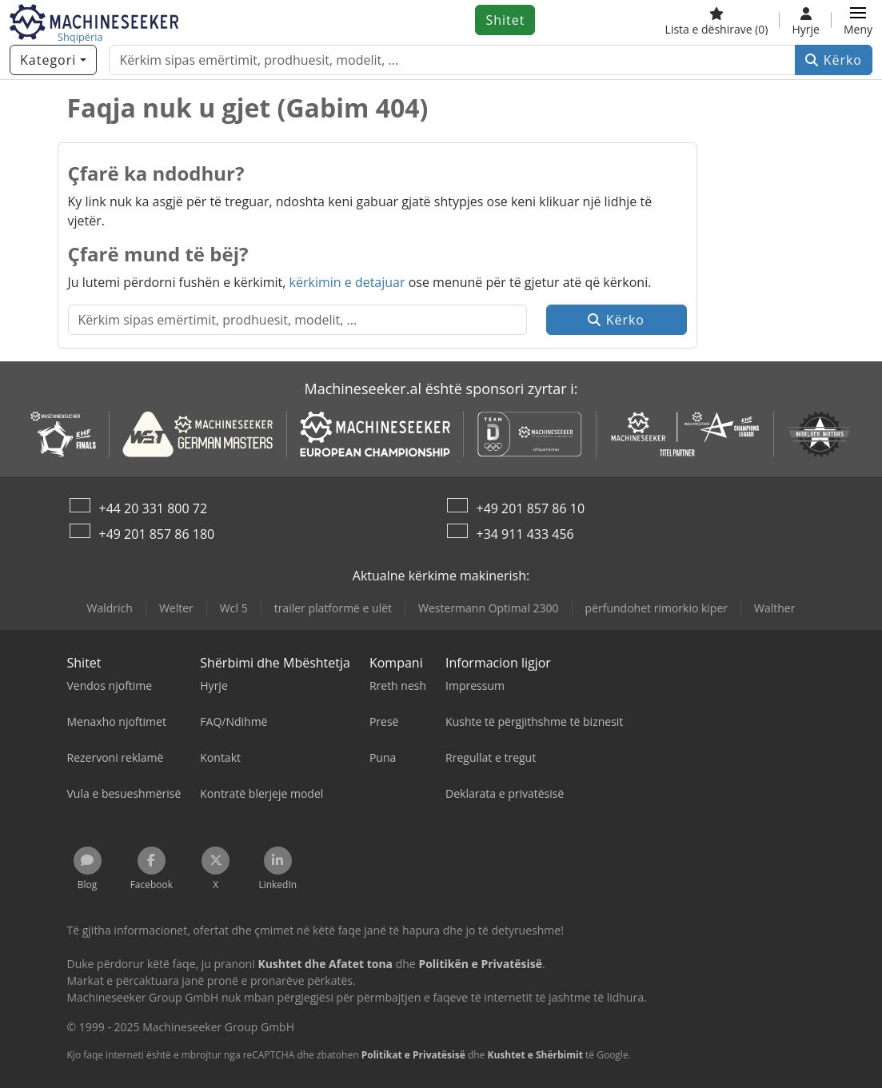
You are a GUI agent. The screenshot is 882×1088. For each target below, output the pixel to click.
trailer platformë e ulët (333, 608)
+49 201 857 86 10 (531, 508)
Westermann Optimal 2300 (488, 608)
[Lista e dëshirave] (716, 20)
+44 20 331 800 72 (153, 508)
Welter (176, 608)
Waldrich (110, 608)
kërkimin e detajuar (347, 282)
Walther (774, 608)
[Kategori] (53, 60)
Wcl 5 (234, 608)
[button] (858, 20)
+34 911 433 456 (525, 534)
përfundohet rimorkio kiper (656, 608)
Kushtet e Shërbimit (534, 1055)
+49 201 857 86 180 (157, 534)
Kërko (833, 60)
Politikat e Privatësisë (413, 1055)
